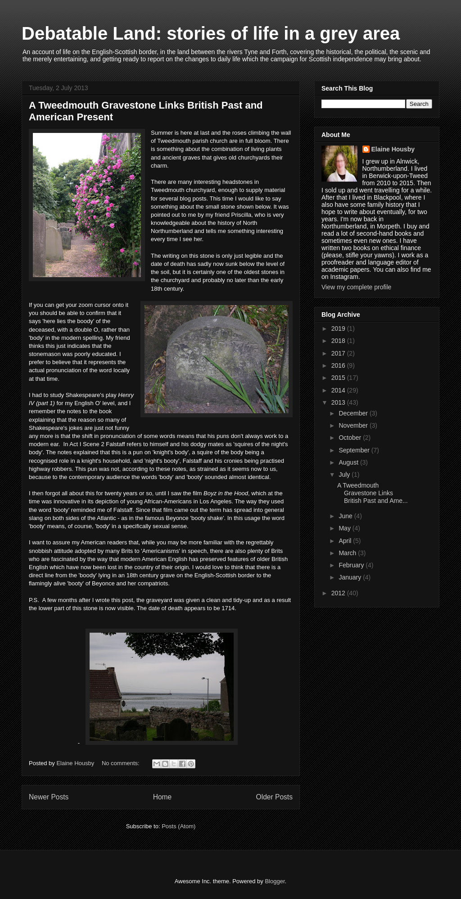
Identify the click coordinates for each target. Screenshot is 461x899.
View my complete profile (356, 287)
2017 (339, 353)
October (351, 437)
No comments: (121, 763)
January (351, 577)
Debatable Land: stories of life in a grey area (211, 33)
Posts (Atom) (178, 826)
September (355, 450)
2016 (339, 365)
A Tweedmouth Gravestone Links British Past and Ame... (372, 493)
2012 (339, 593)
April (346, 540)
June (346, 516)
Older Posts (274, 797)
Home (162, 797)
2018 (339, 340)
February (352, 565)
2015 (339, 377)
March (348, 553)
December (354, 413)
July (345, 474)
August (349, 462)
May (345, 528)
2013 (339, 402)
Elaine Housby (393, 149)
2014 (339, 390)
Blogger (275, 881)
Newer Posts (48, 797)
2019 (339, 328)
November (354, 425)
